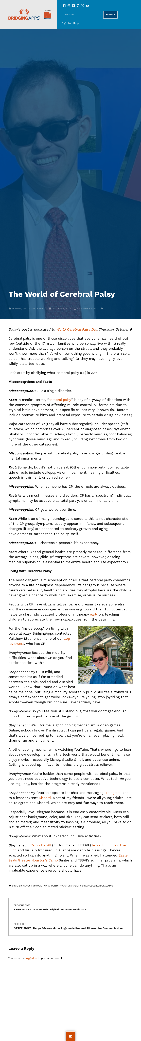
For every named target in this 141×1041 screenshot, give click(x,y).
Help (76, 23)
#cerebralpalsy (22, 886)
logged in (31, 958)
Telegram (113, 793)
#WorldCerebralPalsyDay (98, 886)
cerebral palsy (60, 400)
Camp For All (41, 845)
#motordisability (71, 886)
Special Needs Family (34, 308)
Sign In (66, 23)
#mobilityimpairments (46, 886)
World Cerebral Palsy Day (76, 329)
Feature (16, 308)
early (94, 614)
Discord (45, 798)
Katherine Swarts (87, 308)
